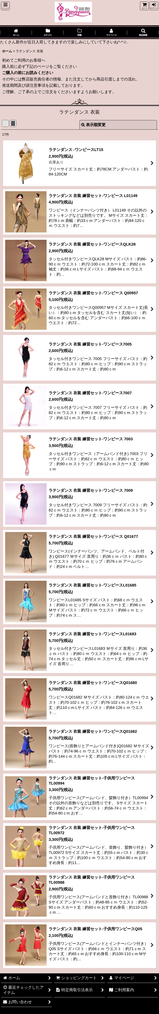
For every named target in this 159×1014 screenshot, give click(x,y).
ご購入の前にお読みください (27, 73)
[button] (5, 6)
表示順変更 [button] (93, 125)
